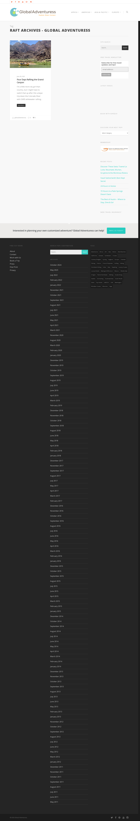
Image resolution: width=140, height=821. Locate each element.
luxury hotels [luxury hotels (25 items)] (95, 271)
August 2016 (55, 526)
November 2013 (56, 676)
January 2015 (55, 611)
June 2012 (54, 747)
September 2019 (57, 375)
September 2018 (57, 425)
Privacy (13, 270)
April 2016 (54, 546)
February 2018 (56, 451)
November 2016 (56, 511)
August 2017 (55, 476)
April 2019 (54, 395)
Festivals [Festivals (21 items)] (123, 259)
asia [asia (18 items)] (109, 252)
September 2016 (57, 521)
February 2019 (56, 405)
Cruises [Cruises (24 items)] (115, 255)
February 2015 (56, 606)
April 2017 (54, 491)
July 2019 (54, 385)
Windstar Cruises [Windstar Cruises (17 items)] (96, 286)
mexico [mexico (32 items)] (117, 271)
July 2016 (54, 531)
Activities (16, 44)
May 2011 (54, 802)
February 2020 (56, 350)
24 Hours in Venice (108, 186)
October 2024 (55, 265)
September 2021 (57, 300)
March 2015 (55, 601)
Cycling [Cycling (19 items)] (105, 259)
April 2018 (54, 445)
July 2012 (54, 742)
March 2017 (55, 496)
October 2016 (55, 516)
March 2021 (55, 330)
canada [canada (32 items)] (101, 255)
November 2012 (56, 722)
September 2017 (57, 471)
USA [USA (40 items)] (112, 282)
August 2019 (55, 380)
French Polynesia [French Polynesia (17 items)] (108, 263)
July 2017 (54, 481)
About (12, 251)
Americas (87, 12)
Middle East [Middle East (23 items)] (124, 271)
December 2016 (56, 506)
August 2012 (55, 737)
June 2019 (54, 390)
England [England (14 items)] (110, 259)
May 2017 (54, 486)
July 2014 (54, 636)
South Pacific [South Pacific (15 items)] (118, 278)
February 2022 (56, 280)
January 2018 (55, 455)
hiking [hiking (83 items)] (122, 263)
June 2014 (54, 641)
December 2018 (56, 410)
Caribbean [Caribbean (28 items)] (108, 255)
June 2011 (54, 797)
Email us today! (116, 231)
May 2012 (54, 752)
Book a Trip (15, 260)
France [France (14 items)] (99, 263)
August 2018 (55, 430)
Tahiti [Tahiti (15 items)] (92, 282)
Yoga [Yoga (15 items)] (110, 286)
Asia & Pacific (102, 12)
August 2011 (55, 787)
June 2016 (54, 536)
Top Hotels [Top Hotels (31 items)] (99, 282)
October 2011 (55, 777)
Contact (13, 254)
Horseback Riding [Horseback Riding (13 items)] (96, 267)
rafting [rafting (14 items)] (111, 275)
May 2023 (54, 270)
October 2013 (55, 681)
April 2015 (54, 596)
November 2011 (56, 772)
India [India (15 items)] (104, 267)
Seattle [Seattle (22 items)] (93, 278)
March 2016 (55, 551)
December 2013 (56, 671)
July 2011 (54, 792)
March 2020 (55, 345)
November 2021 (56, 290)
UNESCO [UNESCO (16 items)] (106, 282)
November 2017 (56, 466)
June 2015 (54, 591)
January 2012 (55, 762)
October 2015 (55, 571)
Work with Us (15, 257)
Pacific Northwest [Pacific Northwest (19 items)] (102, 275)
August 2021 (55, 305)
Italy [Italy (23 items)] (109, 267)
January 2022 (55, 285)
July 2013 (54, 696)
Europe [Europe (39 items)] (117, 259)
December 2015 (56, 566)
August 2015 (55, 581)
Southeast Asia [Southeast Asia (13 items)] (109, 278)
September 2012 (57, 731)
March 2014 (55, 656)
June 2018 (54, 435)
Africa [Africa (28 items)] (101, 252)
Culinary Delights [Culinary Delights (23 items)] (96, 259)
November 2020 (56, 335)
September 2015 (57, 576)
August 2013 (55, 691)
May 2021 (54, 320)
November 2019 (56, 365)
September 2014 (57, 626)
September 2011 (57, 782)
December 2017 (56, 460)
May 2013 (54, 706)
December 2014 (56, 616)
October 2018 (55, 420)
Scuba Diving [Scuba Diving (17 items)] (118, 275)
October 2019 (55, 370)
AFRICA (75, 12)
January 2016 (55, 561)
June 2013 (54, 701)
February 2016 (56, 556)
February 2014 (56, 661)
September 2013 (57, 686)
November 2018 (56, 415)
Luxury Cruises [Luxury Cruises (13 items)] (123, 267)
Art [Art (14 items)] (106, 252)
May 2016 (54, 541)
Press (12, 264)
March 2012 (55, 757)
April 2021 (54, 325)
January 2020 (55, 355)
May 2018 (54, 440)
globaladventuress (19, 118)
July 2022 (54, 275)
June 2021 (54, 315)
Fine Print (14, 267)
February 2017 (56, 501)
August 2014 (55, 631)
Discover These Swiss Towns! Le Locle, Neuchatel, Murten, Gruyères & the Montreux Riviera (114, 169)
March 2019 (55, 400)
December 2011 (56, 767)
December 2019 (56, 360)
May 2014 (54, 646)
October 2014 (55, 621)
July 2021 (54, 310)
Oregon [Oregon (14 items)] (93, 275)
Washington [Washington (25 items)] (118, 282)
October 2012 (55, 726)
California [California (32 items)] (94, 255)
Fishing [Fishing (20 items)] (93, 263)
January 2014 (55, 666)
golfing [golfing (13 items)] (116, 263)
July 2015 (54, 586)
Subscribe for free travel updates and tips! (111, 64)
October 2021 (55, 295)
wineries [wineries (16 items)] (105, 286)
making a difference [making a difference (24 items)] (107, 271)
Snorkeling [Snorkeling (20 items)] (100, 278)
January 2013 (55, 716)
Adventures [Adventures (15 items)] (94, 252)
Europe (116, 12)
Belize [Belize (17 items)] (114, 252)
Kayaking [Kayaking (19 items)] (114, 267)
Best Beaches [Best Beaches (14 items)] (122, 252)
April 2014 (54, 651)
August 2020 (55, 340)
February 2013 (56, 711)
